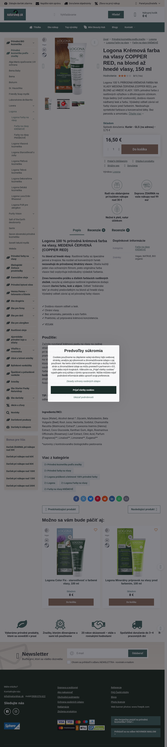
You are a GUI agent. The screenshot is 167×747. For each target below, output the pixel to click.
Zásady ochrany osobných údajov (83, 381)
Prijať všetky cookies (83, 390)
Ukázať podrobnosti (83, 397)
